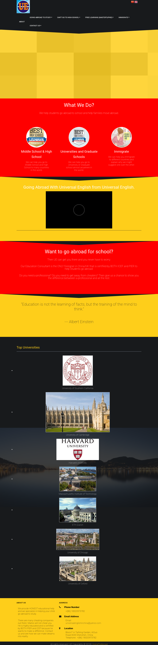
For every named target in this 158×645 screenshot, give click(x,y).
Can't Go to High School (68, 17)
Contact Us (35, 25)
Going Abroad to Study (41, 17)
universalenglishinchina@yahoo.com (83, 623)
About (22, 21)
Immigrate (124, 17)
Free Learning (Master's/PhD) (99, 17)
